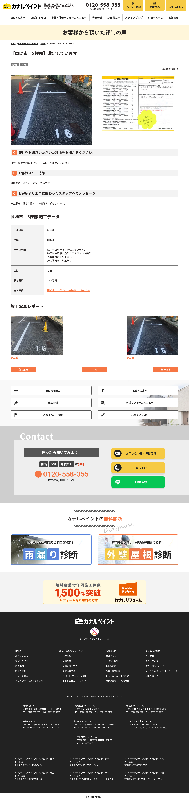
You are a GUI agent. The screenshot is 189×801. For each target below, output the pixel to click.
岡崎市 (15, 64)
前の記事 (166, 369)
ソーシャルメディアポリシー (92, 638)
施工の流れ (20, 670)
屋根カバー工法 (69, 666)
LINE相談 (141, 482)
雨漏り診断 (111, 666)
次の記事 (23, 369)
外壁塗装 (66, 656)
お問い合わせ (176, 7)
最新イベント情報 (53, 415)
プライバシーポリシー (156, 666)
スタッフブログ (134, 17)
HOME (18, 651)
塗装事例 (97, 17)
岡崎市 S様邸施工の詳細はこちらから (68, 290)
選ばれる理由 (38, 17)
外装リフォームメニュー (139, 402)
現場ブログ (111, 656)
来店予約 (155, 7)
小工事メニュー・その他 (74, 680)
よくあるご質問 (152, 651)
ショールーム (155, 17)
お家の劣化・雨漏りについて (29, 680)
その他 (24, 64)
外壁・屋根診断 (113, 670)
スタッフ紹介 (151, 661)
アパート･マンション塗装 (74, 675)
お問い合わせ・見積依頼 (117, 680)
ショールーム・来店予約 (117, 675)
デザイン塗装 (21, 675)
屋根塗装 (66, 661)
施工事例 (53, 402)
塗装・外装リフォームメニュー (69, 17)
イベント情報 (133, 7)
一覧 (94, 369)
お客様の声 (113, 17)
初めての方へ (18, 17)
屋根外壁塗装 (68, 670)
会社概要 (174, 17)
